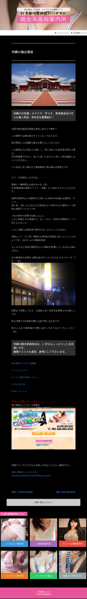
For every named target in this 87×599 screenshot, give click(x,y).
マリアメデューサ (20, 370)
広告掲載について (43, 592)
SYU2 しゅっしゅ (20, 391)
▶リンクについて (62, 33)
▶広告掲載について (79, 33)
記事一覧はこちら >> (43, 503)
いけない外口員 (19, 384)
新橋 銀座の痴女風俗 (63, 492)
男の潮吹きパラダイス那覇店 (26, 363)
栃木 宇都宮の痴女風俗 (24, 492)
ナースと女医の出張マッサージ (27, 377)
